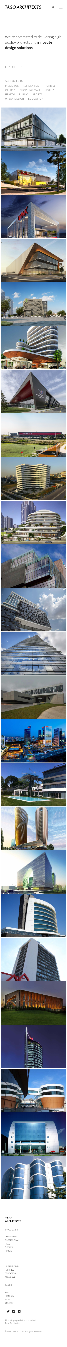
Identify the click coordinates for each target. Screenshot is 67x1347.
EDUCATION (35, 98)
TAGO (7, 1292)
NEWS (8, 1299)
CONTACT (9, 1303)
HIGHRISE (50, 85)
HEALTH (10, 94)
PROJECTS (9, 1296)
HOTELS (50, 90)
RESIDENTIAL (31, 85)
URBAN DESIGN (14, 98)
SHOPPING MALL (30, 90)
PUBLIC (23, 94)
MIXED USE (12, 85)
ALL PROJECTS (14, 80)
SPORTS (38, 94)
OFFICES (10, 90)
